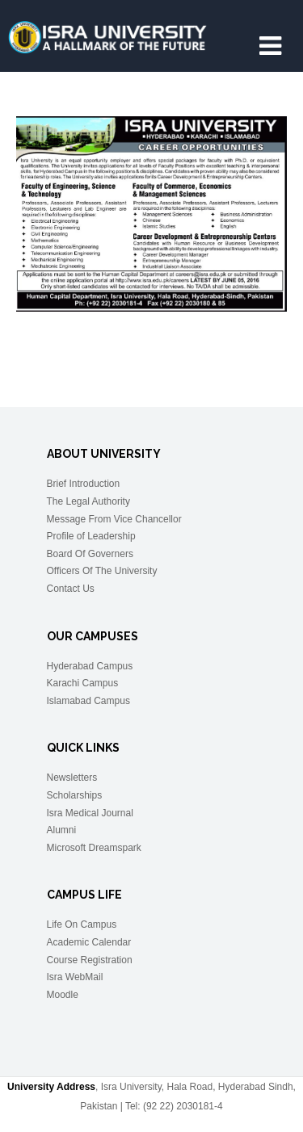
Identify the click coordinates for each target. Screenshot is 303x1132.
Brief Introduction (83, 483)
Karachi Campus (83, 683)
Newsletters (72, 777)
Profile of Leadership (91, 536)
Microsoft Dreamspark (94, 847)
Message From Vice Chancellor (114, 519)
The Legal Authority (88, 501)
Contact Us (71, 588)
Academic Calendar (89, 942)
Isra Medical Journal (90, 813)
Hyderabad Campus (90, 666)
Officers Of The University (102, 570)
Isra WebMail (75, 977)
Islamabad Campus (88, 700)
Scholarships (75, 795)
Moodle (62, 994)
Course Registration (90, 960)
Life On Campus (82, 924)
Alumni (62, 830)
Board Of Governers (90, 554)
